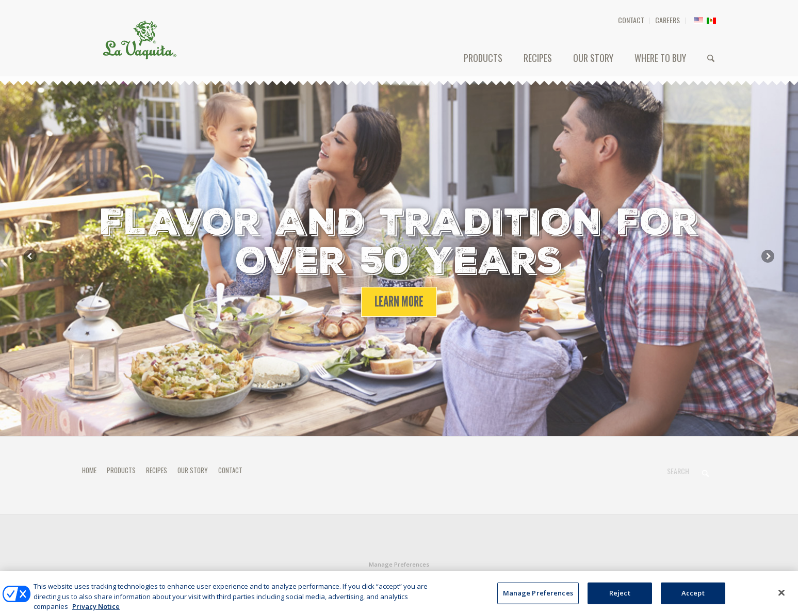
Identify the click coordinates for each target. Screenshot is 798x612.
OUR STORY (192, 470)
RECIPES (156, 470)
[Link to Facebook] (693, 578)
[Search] (711, 58)
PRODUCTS (121, 470)
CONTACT (631, 19)
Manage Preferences (399, 564)
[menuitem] (631, 21)
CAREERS (667, 19)
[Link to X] (708, 578)
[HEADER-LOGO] (140, 40)
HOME (89, 470)
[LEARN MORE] (399, 302)
